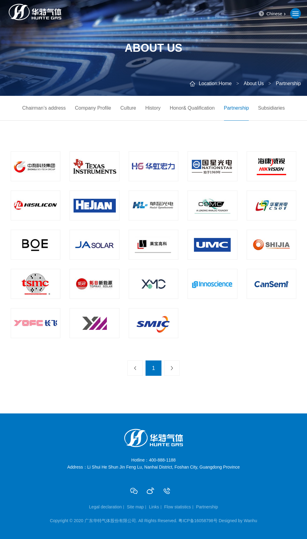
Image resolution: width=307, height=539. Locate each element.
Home (225, 83)
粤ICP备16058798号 (198, 520)
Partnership (236, 108)
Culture (128, 108)
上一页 (135, 368)
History (153, 108)
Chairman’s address (44, 108)
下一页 (172, 368)
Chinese (274, 13)
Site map (135, 506)
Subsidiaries (271, 108)
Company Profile (93, 108)
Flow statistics (177, 506)
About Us (254, 83)
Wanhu (250, 520)
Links (154, 506)
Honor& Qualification (192, 108)
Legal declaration (105, 506)
